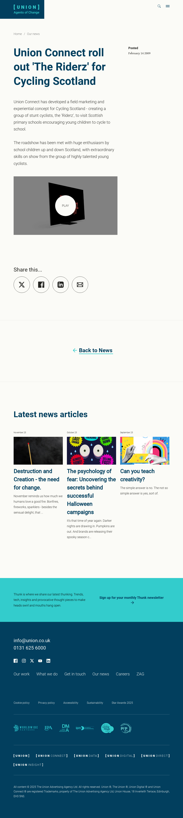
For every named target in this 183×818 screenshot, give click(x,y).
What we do (47, 674)
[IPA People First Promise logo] (126, 728)
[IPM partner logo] (85, 728)
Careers (123, 674)
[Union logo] (26, 9)
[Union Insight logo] (28, 764)
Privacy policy (46, 702)
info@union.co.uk (32, 640)
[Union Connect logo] (51, 755)
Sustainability (95, 702)
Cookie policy (22, 702)
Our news (33, 34)
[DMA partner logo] (64, 728)
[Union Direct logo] (155, 755)
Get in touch (75, 674)
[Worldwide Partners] (25, 728)
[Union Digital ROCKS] (120, 755)
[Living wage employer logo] (107, 728)
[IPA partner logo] (48, 728)
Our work (22, 674)
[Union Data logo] (86, 755)
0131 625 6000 (30, 648)
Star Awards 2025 (122, 702)
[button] (159, 6)
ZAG (140, 674)
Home (18, 34)
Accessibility (70, 702)
